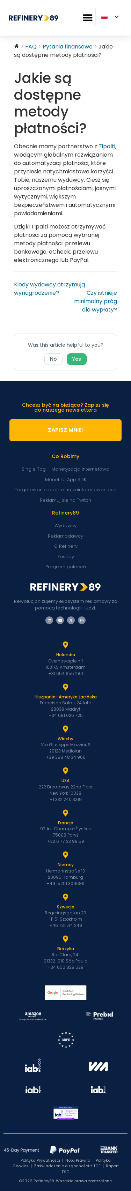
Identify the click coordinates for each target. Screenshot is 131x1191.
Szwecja (65, 907)
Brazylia (65, 949)
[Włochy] (65, 729)
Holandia (65, 655)
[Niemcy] (65, 855)
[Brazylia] (65, 939)
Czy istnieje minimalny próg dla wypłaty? (95, 301)
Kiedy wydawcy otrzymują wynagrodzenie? (49, 288)
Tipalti (107, 146)
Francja (65, 823)
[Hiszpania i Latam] (65, 687)
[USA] (65, 770)
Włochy (65, 739)
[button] (87, 18)
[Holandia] (65, 645)
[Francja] (65, 813)
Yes (76, 358)
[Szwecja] (65, 897)
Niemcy (66, 865)
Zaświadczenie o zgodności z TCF (67, 1166)
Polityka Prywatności (40, 1160)
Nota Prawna (77, 1160)
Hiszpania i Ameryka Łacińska (66, 697)
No (53, 358)
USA (65, 781)
